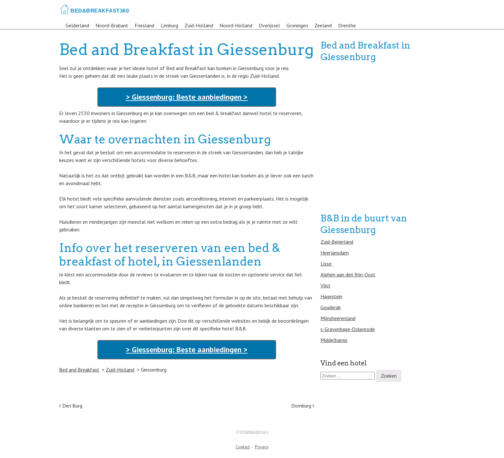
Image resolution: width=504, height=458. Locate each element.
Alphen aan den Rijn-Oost (347, 274)
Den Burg (70, 405)
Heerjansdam (334, 252)
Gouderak (330, 307)
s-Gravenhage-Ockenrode (347, 329)
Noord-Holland (236, 25)
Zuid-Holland (198, 25)
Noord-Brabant (111, 25)
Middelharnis (333, 340)
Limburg (169, 25)
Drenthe (347, 25)
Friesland (144, 25)
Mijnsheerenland (338, 318)
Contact (243, 447)
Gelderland (77, 25)
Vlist (325, 285)
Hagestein (331, 296)
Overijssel (269, 25)
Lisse (326, 263)
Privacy (262, 447)
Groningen (297, 25)
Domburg (302, 405)
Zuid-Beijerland (336, 241)
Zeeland (323, 25)
